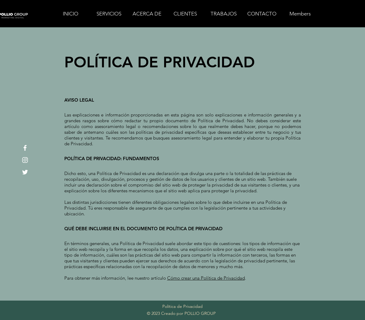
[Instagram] (25, 160)
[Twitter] (25, 172)
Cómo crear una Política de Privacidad (206, 278)
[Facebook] (25, 148)
